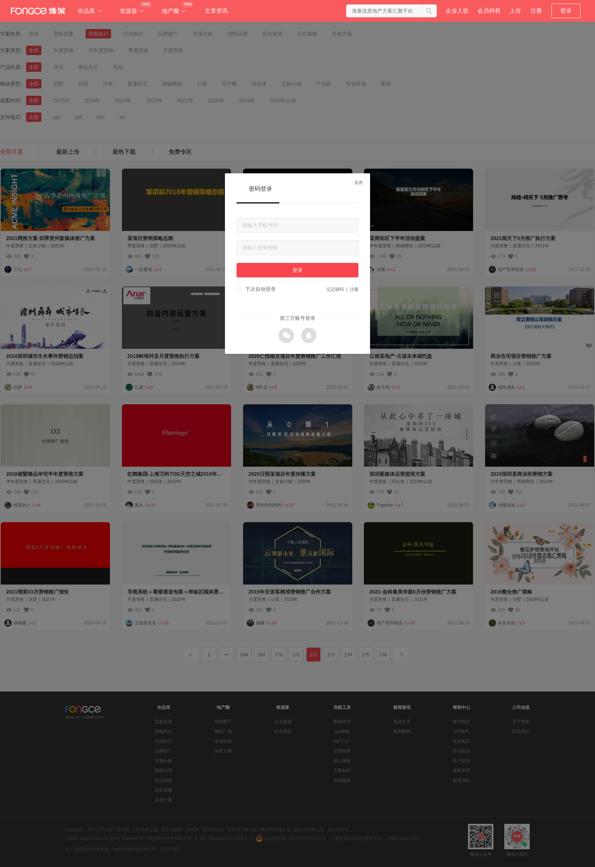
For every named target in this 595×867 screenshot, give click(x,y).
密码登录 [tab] (260, 189)
